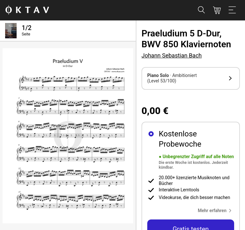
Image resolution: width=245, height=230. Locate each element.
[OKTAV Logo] (27, 10)
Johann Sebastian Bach (172, 55)
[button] (191, 78)
